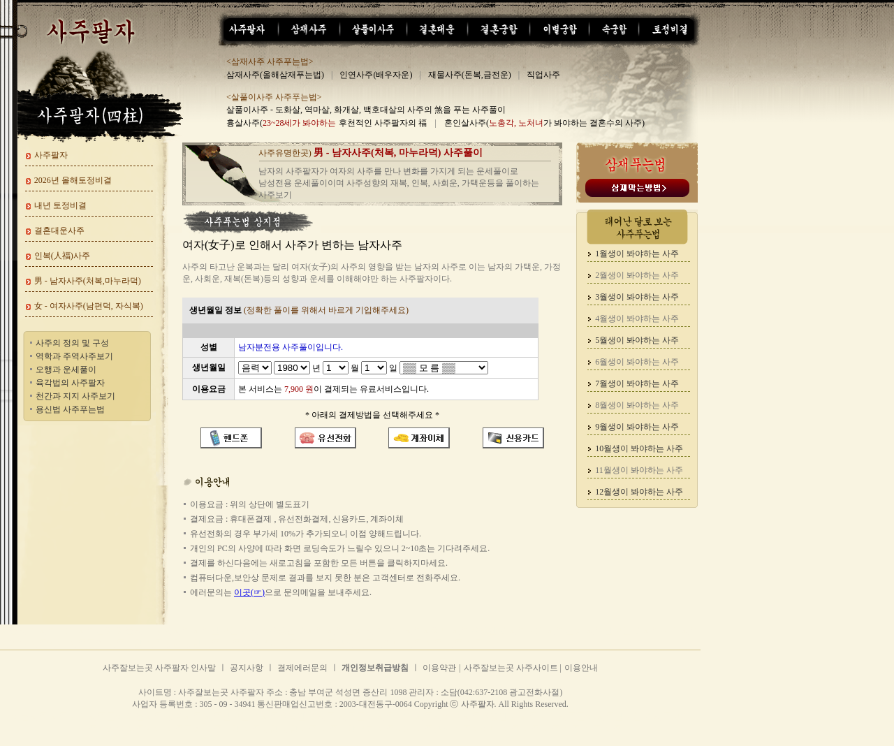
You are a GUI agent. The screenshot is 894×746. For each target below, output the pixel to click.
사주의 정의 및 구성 (72, 343)
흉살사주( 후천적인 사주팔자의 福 (326, 123)
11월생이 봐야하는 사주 (639, 470)
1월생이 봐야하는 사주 (637, 253)
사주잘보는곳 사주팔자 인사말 (159, 668)
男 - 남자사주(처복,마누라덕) (87, 281)
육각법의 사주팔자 (70, 383)
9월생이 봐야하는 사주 (637, 427)
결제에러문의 (302, 668)
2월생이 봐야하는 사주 (637, 275)
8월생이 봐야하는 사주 (637, 405)
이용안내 (581, 668)
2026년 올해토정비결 (73, 180)
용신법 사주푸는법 (70, 409)
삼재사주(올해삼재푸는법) (275, 75)
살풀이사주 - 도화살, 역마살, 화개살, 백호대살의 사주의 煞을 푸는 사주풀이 (366, 110)
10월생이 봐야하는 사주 (639, 448)
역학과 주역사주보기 (74, 356)
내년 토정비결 (60, 205)
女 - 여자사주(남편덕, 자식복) (88, 306)
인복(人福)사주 (62, 256)
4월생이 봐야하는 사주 (637, 318)
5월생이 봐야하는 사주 (637, 340)
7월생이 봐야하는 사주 (637, 383)
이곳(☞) (249, 592)
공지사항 (246, 668)
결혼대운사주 (59, 230)
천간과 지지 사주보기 (75, 396)
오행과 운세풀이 (66, 369)
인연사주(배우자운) (375, 75)
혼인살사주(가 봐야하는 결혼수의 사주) (544, 123)
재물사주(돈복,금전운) (469, 75)
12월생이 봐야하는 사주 (639, 492)
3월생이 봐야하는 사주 (637, 297)
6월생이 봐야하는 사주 (637, 362)
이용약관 (439, 668)
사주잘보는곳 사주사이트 (512, 668)
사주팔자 (51, 155)
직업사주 (543, 75)
